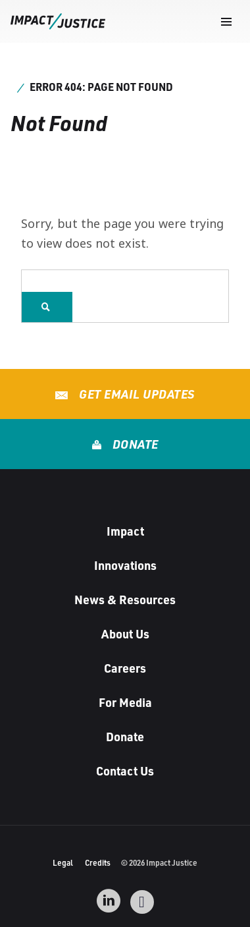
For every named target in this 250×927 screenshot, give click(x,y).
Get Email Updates (135, 394)
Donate (134, 444)
